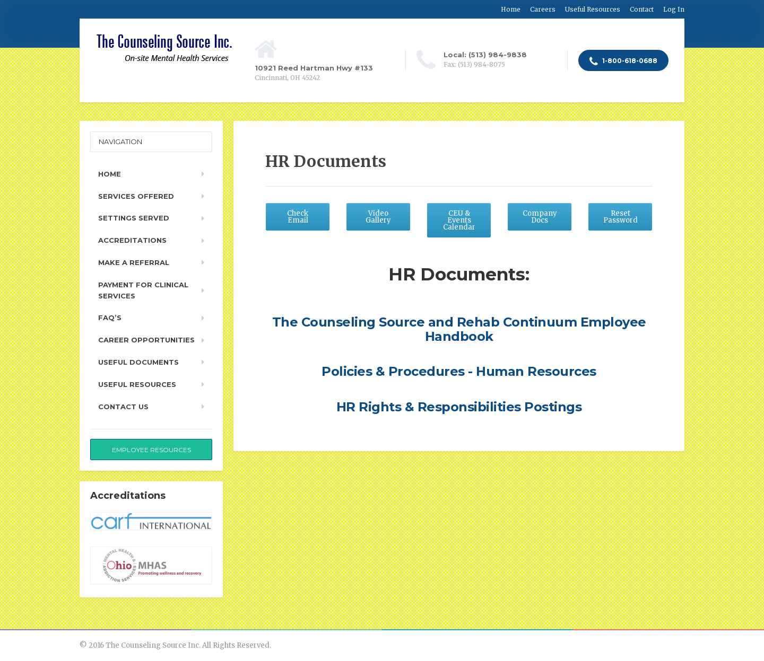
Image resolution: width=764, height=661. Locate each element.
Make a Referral (133, 262)
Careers (542, 9)
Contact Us (123, 406)
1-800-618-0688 (623, 61)
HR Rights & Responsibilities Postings (459, 407)
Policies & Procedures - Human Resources (459, 371)
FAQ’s (109, 317)
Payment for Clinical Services (143, 290)
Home (510, 9)
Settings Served (133, 218)
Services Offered (136, 196)
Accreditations (132, 240)
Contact (642, 9)
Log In (673, 9)
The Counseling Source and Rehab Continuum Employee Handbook (459, 328)
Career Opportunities (146, 340)
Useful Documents (138, 362)
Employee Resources (151, 450)
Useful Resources (592, 9)
